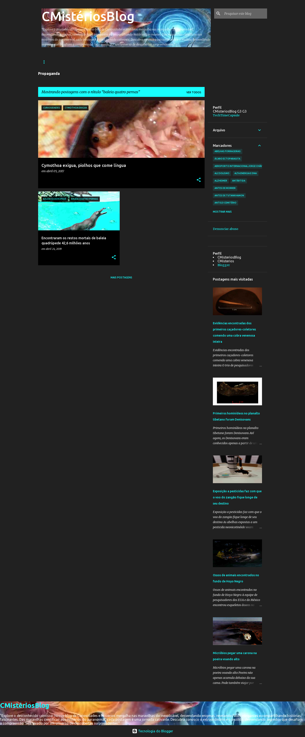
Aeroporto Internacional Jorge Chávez (240, 166)
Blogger (224, 265)
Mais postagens (121, 277)
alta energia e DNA (245, 173)
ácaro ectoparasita (227, 158)
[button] (198, 180)
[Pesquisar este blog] (245, 13)
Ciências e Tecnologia (144, 61)
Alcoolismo (222, 173)
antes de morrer (225, 188)
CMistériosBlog (88, 16)
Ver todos (193, 92)
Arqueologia (81, 61)
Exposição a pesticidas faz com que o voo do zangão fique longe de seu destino (237, 497)
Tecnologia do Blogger (152, 731)
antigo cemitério (225, 202)
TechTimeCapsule (226, 115)
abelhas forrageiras (228, 151)
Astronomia (109, 61)
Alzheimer (221, 180)
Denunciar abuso (225, 229)
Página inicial (52, 61)
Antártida (238, 180)
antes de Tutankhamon (229, 195)
